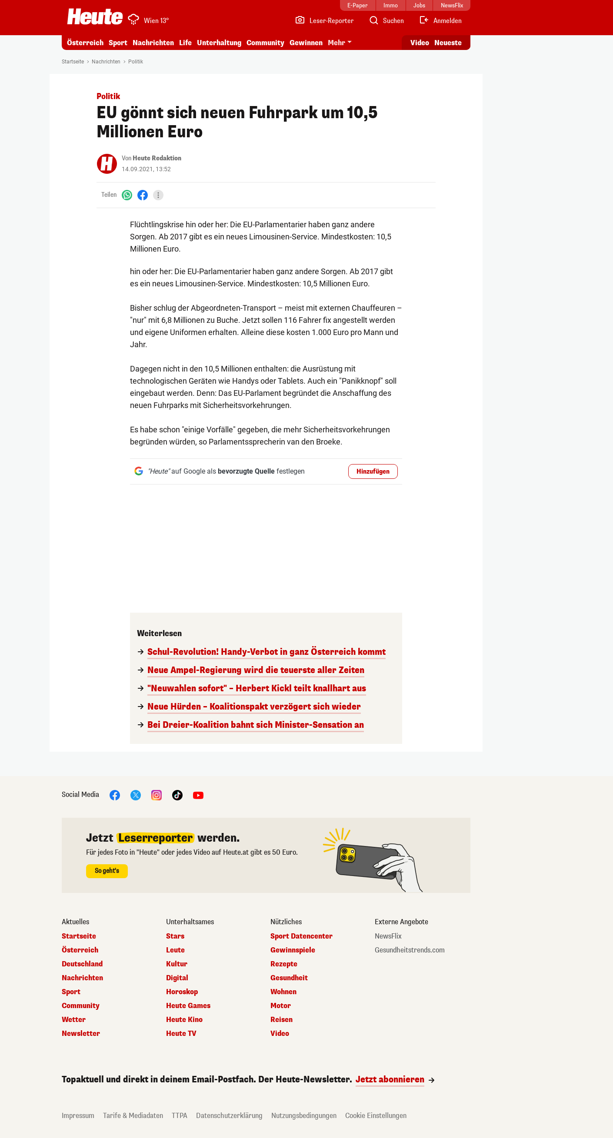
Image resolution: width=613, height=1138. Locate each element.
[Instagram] (156, 794)
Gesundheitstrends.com (410, 950)
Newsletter (81, 1033)
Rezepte (283, 964)
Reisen (281, 1019)
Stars (175, 936)
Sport (118, 42)
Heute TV (181, 1033)
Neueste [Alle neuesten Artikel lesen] (448, 42)
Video (279, 1033)
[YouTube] (198, 794)
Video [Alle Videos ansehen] (419, 42)
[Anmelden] (440, 21)
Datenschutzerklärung (229, 1115)
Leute (175, 950)
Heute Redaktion (157, 158)
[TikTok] (177, 794)
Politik (135, 62)
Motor (280, 1006)
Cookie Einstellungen (375, 1115)
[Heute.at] (95, 16)
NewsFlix (388, 936)
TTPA (179, 1115)
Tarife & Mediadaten (133, 1115)
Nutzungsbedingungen (303, 1115)
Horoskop (182, 992)
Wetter (74, 1019)
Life (185, 42)
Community (265, 42)
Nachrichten (153, 42)
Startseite (73, 62)
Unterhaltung (219, 42)
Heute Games (188, 1006)
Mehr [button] (336, 42)
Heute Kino (184, 1019)
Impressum (78, 1115)
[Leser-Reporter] (324, 21)
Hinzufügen (373, 472)
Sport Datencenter (301, 936)
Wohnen (283, 992)
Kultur (176, 964)
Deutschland (82, 964)
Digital (177, 978)
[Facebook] (142, 195)
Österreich (85, 42)
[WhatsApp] (127, 195)
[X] (135, 794)
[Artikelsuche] (386, 21)
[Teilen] (158, 195)
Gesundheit (289, 978)
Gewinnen (306, 42)
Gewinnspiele (292, 950)
